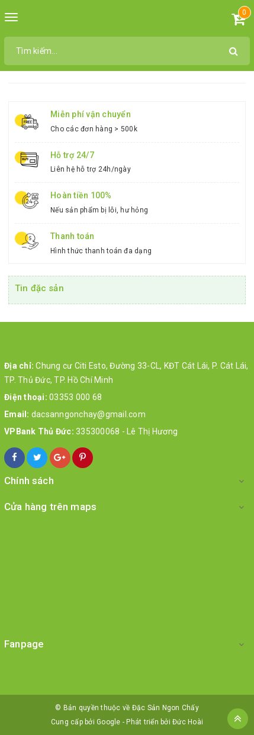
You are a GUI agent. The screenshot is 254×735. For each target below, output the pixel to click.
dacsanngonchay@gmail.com (88, 414)
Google (109, 722)
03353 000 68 (75, 397)
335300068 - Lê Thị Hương (127, 431)
